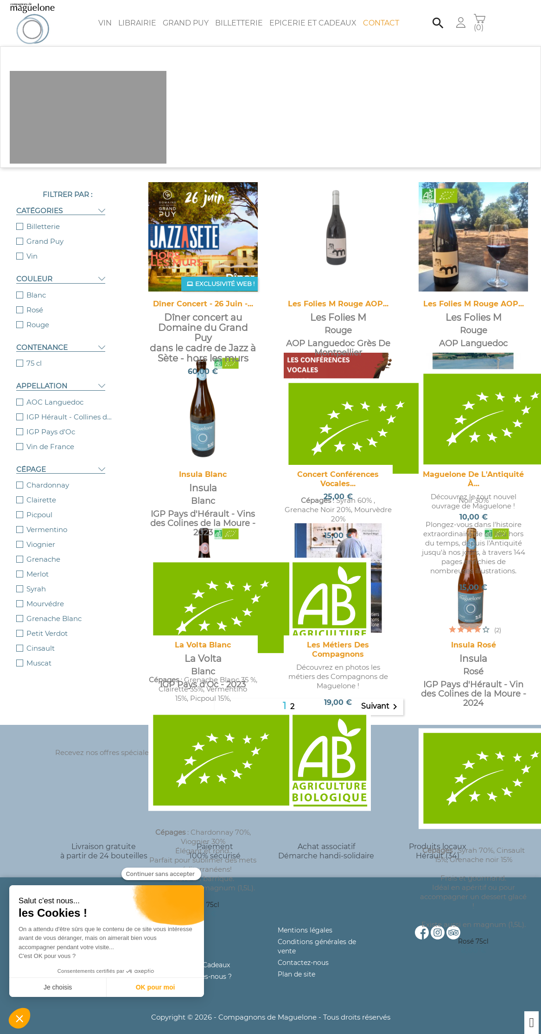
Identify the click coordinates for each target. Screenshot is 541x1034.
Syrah (36, 588)
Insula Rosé (473, 645)
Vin (105, 23)
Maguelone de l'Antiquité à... (473, 479)
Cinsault (40, 648)
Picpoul (39, 514)
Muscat (38, 663)
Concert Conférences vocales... (338, 479)
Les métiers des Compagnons (338, 650)
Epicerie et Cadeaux (312, 23)
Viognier (40, 544)
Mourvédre (45, 603)
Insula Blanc (203, 474)
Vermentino (46, 529)
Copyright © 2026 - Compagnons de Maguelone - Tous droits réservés (270, 1017)
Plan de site (296, 974)
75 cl (34, 363)
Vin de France (50, 446)
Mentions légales (305, 930)
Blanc (36, 295)
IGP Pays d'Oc (50, 431)
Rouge (37, 324)
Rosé (34, 309)
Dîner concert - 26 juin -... (203, 303)
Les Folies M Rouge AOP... (338, 303)
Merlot (37, 574)
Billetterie (239, 23)
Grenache (43, 559)
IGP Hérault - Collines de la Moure (70, 416)
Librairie (137, 23)
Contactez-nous (303, 962)
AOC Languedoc (54, 402)
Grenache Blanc (54, 618)
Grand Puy (186, 23)
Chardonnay (47, 485)
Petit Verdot (47, 633)
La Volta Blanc (203, 645)
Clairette (41, 499)
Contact (381, 23)
